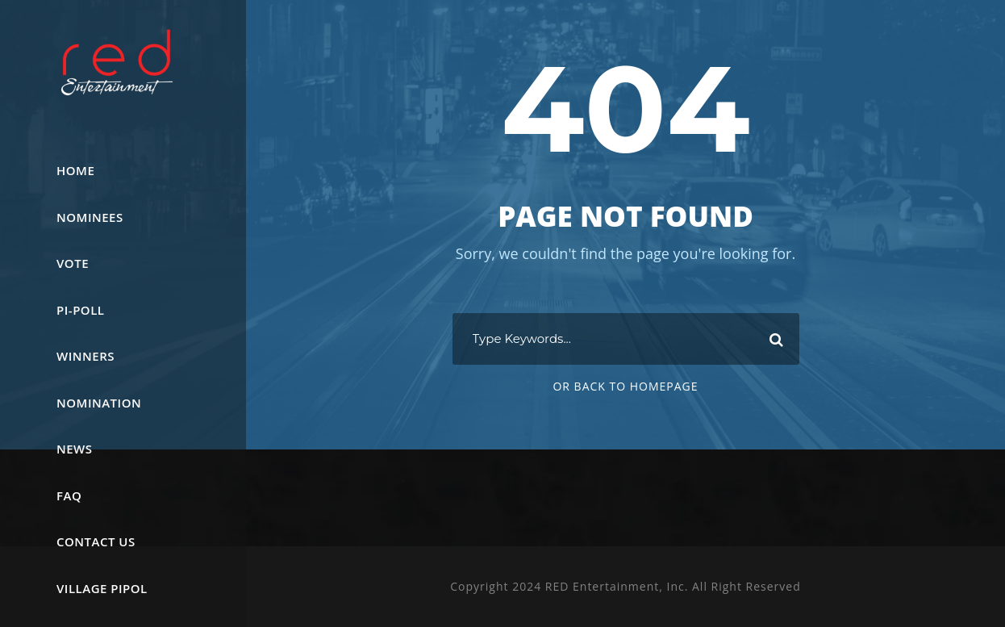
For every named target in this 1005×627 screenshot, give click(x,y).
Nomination (98, 403)
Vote (72, 263)
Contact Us (96, 541)
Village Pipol (102, 588)
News (74, 449)
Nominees (89, 217)
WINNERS (85, 356)
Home (75, 170)
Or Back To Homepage (625, 386)
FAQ (68, 495)
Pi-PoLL (80, 310)
